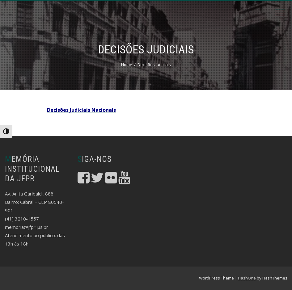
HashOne (247, 278)
